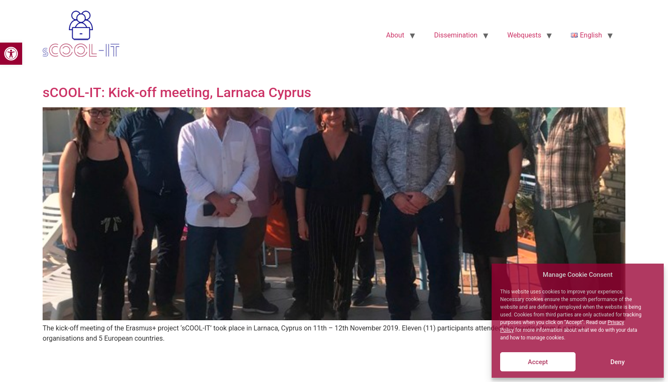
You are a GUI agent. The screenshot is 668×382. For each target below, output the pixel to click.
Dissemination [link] (456, 35)
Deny (617, 362)
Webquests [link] (524, 35)
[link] (11, 54)
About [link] (395, 35)
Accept (538, 362)
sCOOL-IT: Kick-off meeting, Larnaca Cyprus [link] (177, 92)
